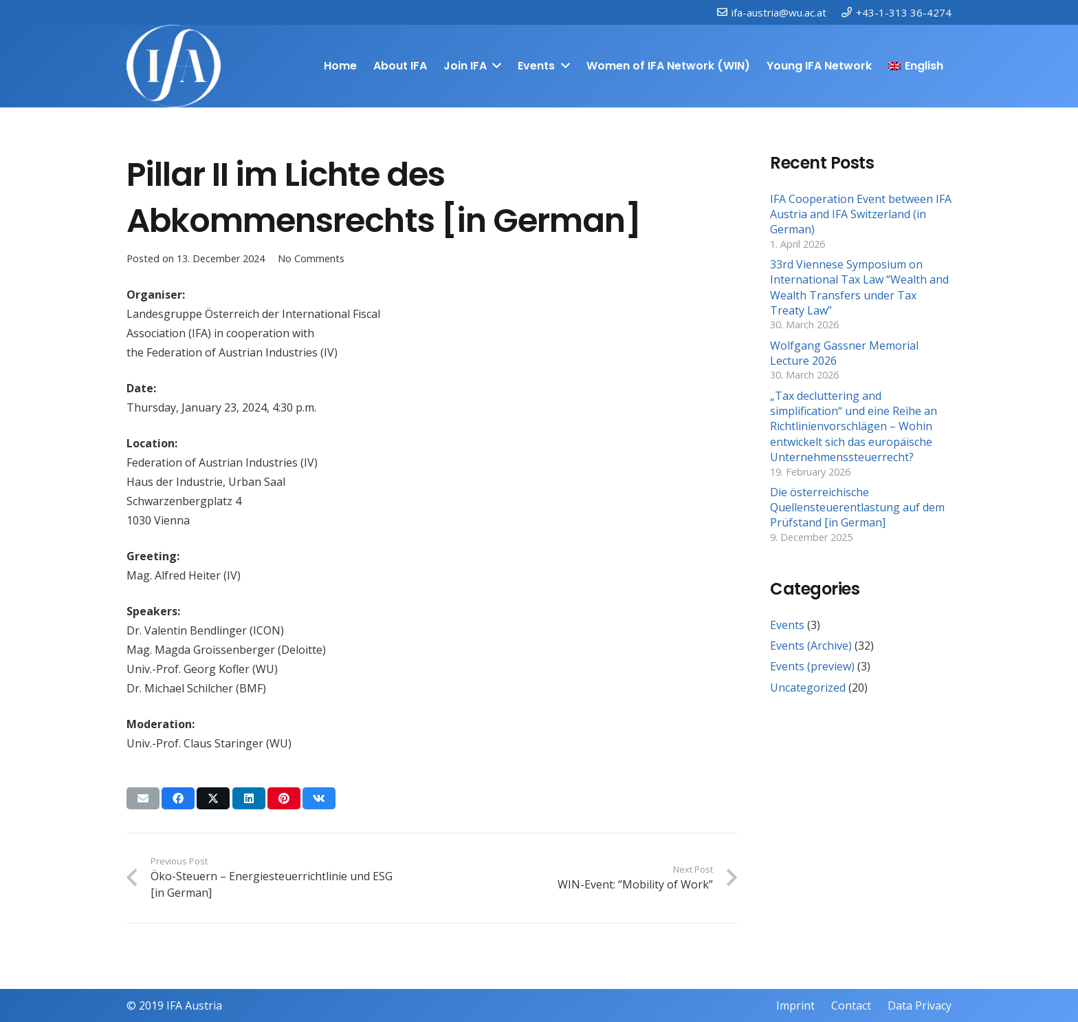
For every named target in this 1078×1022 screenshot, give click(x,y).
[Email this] (143, 798)
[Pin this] (283, 798)
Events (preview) (812, 666)
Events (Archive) (811, 645)
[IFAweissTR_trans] (173, 66)
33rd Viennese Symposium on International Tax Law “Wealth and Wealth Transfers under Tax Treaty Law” (859, 287)
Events (787, 624)
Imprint (795, 1005)
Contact (851, 1005)
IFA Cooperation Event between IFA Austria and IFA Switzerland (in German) (861, 214)
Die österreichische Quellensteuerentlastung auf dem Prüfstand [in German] (857, 508)
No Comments (311, 258)
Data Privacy (920, 1005)
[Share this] (178, 798)
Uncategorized (808, 687)
